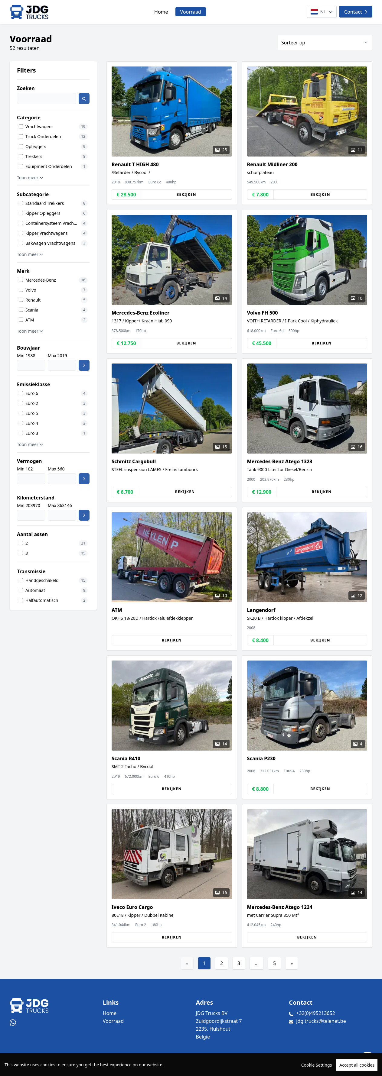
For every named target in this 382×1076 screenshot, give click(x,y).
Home (161, 11)
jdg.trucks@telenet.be (321, 1021)
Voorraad (190, 11)
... (257, 963)
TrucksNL (47, 1068)
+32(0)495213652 (315, 1013)
